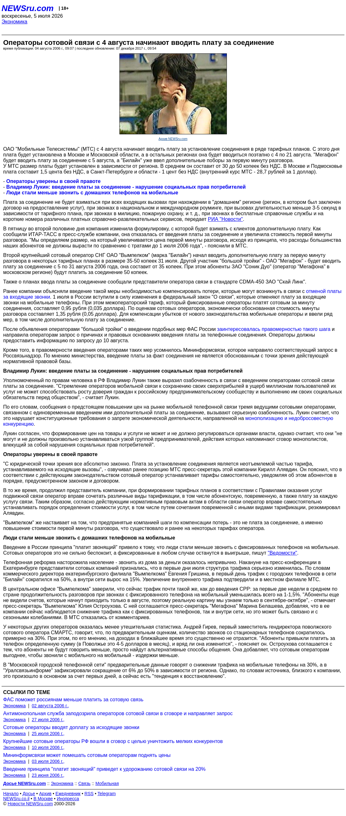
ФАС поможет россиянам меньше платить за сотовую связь (73, 699)
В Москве (43, 798)
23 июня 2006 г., (48, 775)
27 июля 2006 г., (48, 719)
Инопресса (68, 798)
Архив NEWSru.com (173, 139)
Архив (45, 793)
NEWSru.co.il (16, 798)
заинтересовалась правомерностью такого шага (274, 329)
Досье (28, 793)
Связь (84, 783)
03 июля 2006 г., (48, 761)
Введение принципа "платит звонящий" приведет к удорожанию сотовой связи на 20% (104, 769)
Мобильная (107, 783)
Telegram (107, 793)
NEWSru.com (28, 8)
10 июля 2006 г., (48, 747)
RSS (89, 793)
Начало (11, 793)
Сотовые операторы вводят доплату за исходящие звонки (71, 727)
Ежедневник (68, 793)
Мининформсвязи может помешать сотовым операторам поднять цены (87, 755)
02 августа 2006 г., (50, 705)
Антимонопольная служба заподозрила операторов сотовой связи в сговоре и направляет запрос (118, 713)
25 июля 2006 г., (48, 733)
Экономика (14, 21)
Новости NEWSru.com (30, 803)
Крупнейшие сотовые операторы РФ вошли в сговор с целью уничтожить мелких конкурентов (113, 741)
